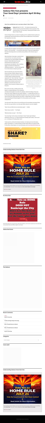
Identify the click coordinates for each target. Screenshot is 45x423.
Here (6, 189)
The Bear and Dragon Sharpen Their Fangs (11, 320)
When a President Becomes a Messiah (11, 324)
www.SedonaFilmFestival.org (34, 125)
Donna (5, 315)
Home (4, 5)
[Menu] (4, 2)
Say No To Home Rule (8, 317)
